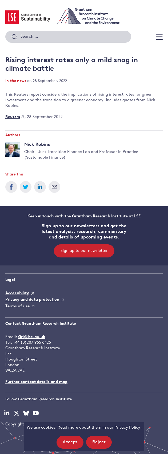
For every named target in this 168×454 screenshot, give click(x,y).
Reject (102, 444)
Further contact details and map (36, 382)
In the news (15, 81)
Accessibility (17, 293)
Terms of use (17, 306)
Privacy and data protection (32, 300)
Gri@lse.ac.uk (31, 337)
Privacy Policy (127, 428)
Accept (73, 444)
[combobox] (68, 37)
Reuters (14, 117)
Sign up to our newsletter (84, 251)
